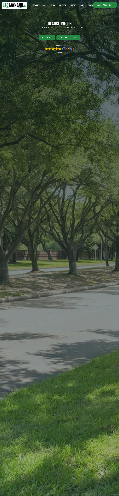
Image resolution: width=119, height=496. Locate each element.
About (81, 5)
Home (26, 5)
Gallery (72, 5)
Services (35, 5)
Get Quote (47, 38)
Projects (62, 5)
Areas (45, 5)
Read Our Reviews (59, 49)
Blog (53, 5)
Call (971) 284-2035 (105, 5)
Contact (91, 5)
